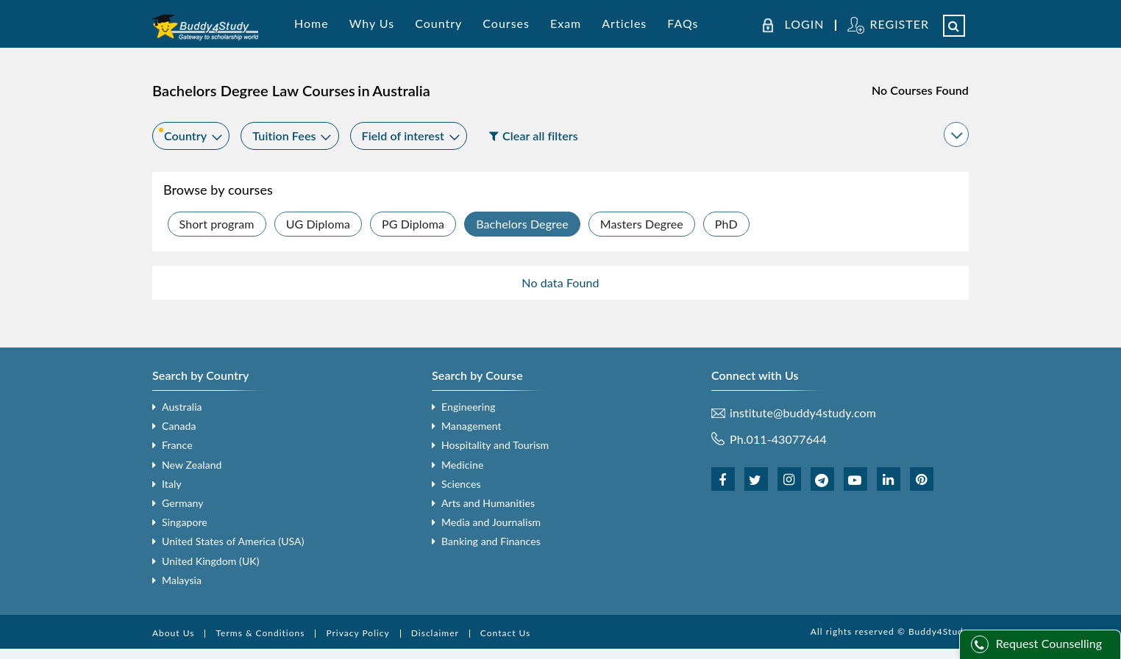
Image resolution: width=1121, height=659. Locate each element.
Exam (565, 23)
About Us (173, 632)
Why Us (371, 23)
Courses (506, 23)
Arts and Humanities (488, 503)
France (177, 445)
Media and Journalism (491, 522)
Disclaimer (435, 632)
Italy (172, 484)
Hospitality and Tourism (495, 445)
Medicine (462, 464)
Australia (182, 406)
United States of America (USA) (233, 541)
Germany (183, 503)
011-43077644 (787, 439)
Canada (179, 425)
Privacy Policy (357, 632)
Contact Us (505, 632)
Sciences (461, 484)
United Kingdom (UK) (211, 561)
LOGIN (805, 24)
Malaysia (182, 580)
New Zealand (192, 464)
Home (311, 23)
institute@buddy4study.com (803, 413)
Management (471, 425)
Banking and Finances (491, 541)
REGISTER (899, 24)
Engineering (468, 406)
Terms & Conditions (260, 632)
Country (438, 23)
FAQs (682, 23)
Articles (624, 23)
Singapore (184, 522)
